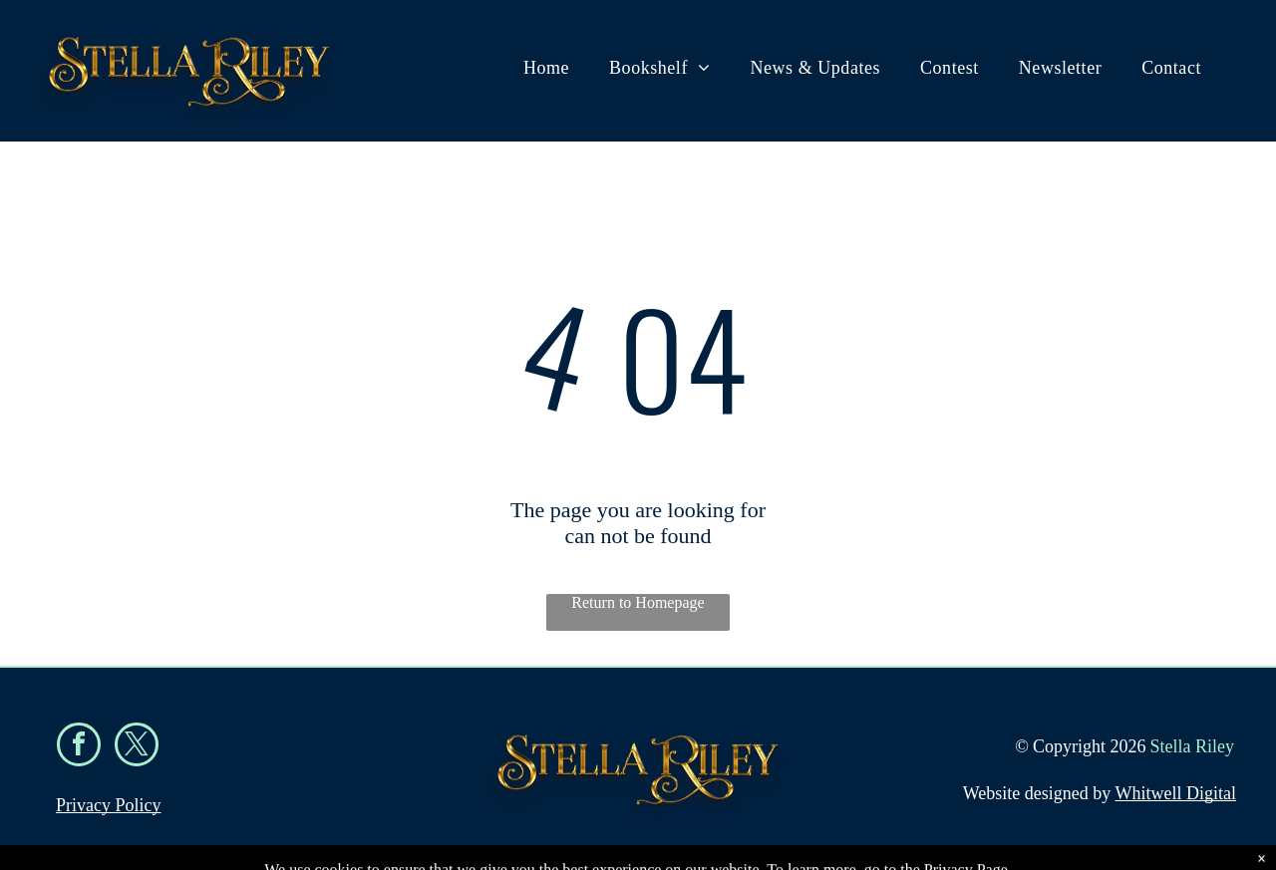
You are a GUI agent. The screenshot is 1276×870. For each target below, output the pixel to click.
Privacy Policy (108, 805)
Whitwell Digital (1176, 793)
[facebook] (79, 747)
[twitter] (137, 747)
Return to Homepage (637, 602)
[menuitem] (546, 68)
